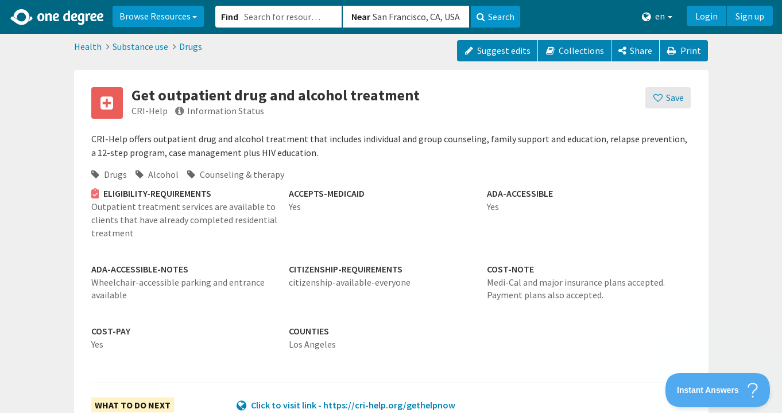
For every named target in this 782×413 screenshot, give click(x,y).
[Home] (58, 17)
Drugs (190, 46)
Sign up (749, 16)
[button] (391, 206)
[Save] (668, 97)
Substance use (140, 46)
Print (684, 50)
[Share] (635, 50)
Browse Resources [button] (158, 16)
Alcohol (157, 174)
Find (229, 16)
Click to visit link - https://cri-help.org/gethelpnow (353, 405)
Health (88, 46)
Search (495, 16)
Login (706, 16)
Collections (574, 50)
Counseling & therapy (235, 174)
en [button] (657, 16)
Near (360, 16)
